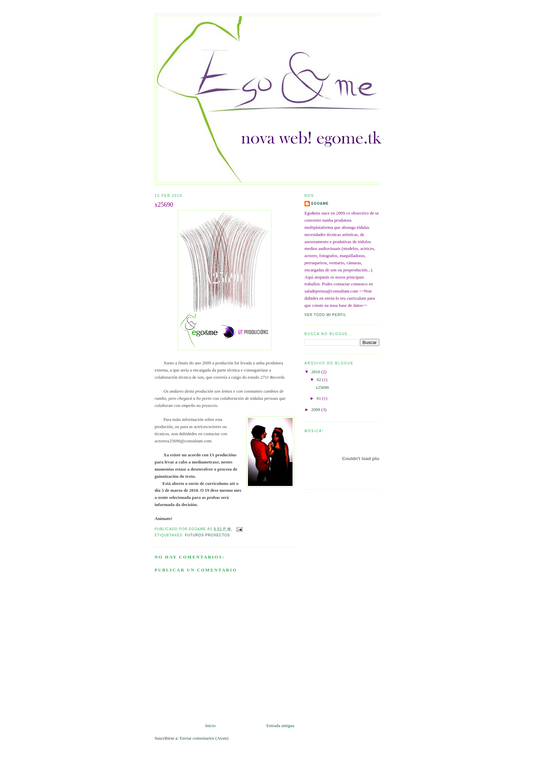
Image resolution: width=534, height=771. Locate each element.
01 (319, 398)
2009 (316, 409)
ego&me (320, 203)
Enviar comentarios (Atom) (204, 738)
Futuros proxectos (207, 535)
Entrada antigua (280, 725)
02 (319, 379)
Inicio (210, 725)
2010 (316, 371)
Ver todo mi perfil (325, 315)
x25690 (164, 204)
